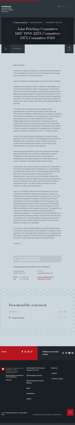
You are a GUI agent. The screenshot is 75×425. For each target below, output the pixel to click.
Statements (17, 50)
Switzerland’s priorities (34, 377)
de (67, 7)
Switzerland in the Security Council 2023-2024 (35, 371)
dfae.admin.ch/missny (44, 281)
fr (63, 7)
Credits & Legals (57, 381)
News (28, 390)
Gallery (28, 401)
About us (54, 370)
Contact (54, 375)
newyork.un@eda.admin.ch (46, 279)
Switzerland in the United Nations (35, 384)
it (70, 7)
